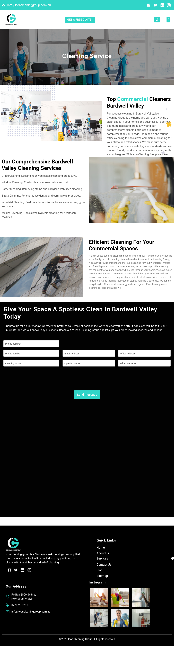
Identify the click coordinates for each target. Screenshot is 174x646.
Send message (87, 394)
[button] (168, 19)
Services (102, 558)
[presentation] (29, 382)
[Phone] (31, 353)
